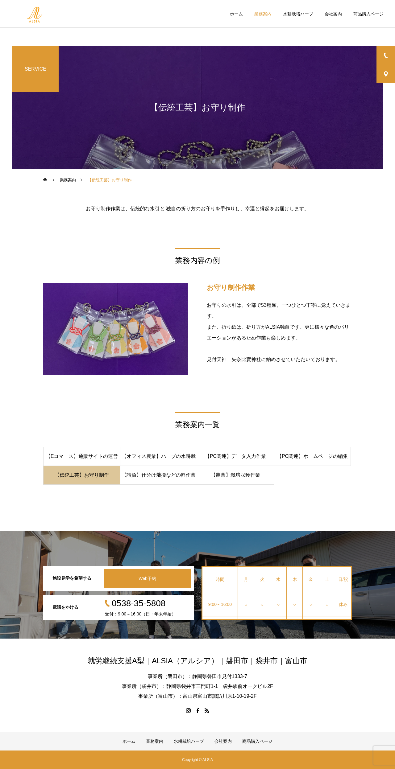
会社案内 (333, 13)
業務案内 (263, 13)
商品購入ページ (368, 13)
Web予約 (147, 578)
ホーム (236, 13)
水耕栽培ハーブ (298, 13)
